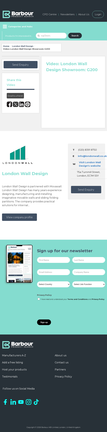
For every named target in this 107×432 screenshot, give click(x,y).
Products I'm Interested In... (19, 36)
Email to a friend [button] (15, 95)
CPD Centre (50, 14)
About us (60, 355)
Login (98, 14)
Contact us (61, 362)
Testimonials (9, 376)
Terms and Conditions (77, 299)
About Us (83, 14)
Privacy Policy (44, 295)
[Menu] (17, 26)
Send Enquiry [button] (20, 64)
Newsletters (67, 14)
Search (75, 35)
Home (6, 46)
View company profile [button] (19, 217)
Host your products (14, 369)
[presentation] (61, 310)
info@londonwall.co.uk (92, 156)
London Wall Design (22, 46)
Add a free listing (12, 362)
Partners (60, 369)
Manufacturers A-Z (14, 355)
